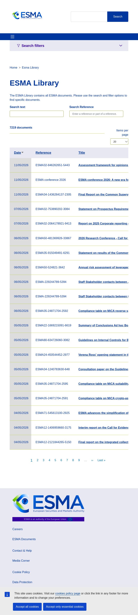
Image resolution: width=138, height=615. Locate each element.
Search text (17, 106)
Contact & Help (22, 550)
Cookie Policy (21, 572)
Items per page (122, 132)
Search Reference (81, 106)
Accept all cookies (27, 606)
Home (13, 67)
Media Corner (21, 560)
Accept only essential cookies (65, 606)
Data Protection (22, 582)
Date (19, 153)
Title (81, 153)
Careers (17, 529)
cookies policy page (67, 593)
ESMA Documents (24, 539)
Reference (43, 153)
